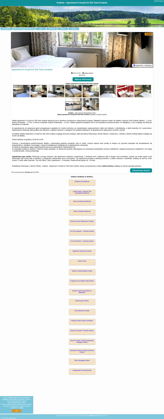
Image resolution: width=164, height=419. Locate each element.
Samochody (51, 28)
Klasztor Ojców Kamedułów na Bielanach (82, 291)
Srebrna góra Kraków (82, 301)
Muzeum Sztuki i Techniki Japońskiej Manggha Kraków (82, 341)
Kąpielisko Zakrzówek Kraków (82, 251)
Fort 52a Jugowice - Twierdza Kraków (82, 231)
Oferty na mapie (18, 28)
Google (5, 399)
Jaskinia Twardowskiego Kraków (82, 271)
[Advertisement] (82, 396)
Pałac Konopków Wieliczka (82, 211)
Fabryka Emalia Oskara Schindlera (82, 320)
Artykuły (73, 28)
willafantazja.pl (158, 1)
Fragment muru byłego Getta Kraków (82, 281)
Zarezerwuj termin (141, 170)
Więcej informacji (83, 79)
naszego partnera (134, 166)
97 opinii (98, 114)
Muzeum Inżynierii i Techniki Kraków (82, 330)
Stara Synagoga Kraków (82, 360)
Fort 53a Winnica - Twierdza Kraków (82, 241)
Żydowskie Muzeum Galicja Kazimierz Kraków (82, 351)
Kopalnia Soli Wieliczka (82, 181)
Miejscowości (29, 28)
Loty (40, 28)
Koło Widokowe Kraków (81, 311)
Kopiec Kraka (82, 261)
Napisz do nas (103, 415)
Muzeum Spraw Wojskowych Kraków (82, 221)
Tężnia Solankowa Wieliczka (82, 201)
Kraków (149, 34)
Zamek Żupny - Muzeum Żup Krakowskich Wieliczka (82, 192)
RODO (21, 408)
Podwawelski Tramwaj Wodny (82, 370)
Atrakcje (62, 28)
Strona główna (6, 28)
